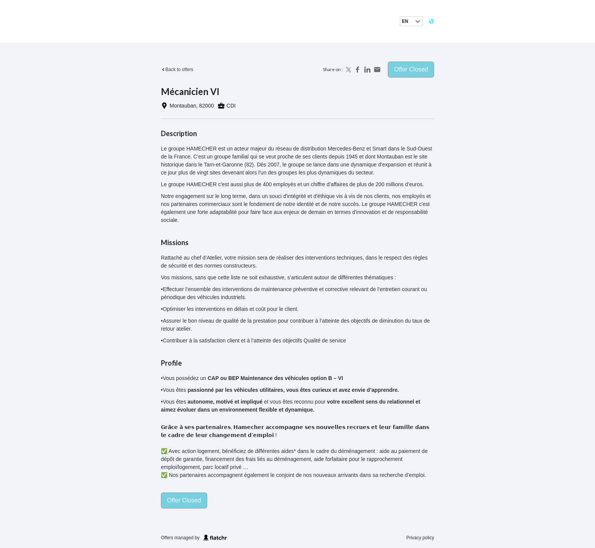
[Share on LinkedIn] (367, 70)
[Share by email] (377, 70)
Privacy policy (420, 537)
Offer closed (411, 69)
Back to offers (177, 69)
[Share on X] (348, 70)
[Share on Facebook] (357, 70)
